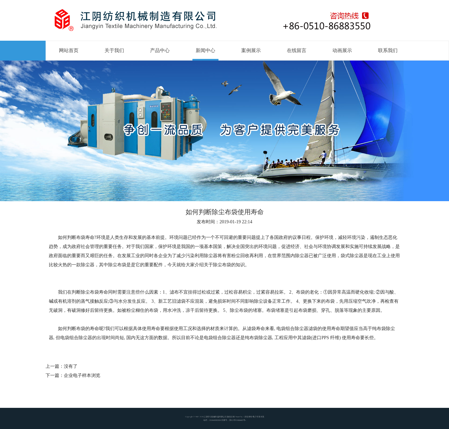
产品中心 (160, 50)
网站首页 (68, 50)
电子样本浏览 (250, 417)
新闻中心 (205, 50)
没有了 (70, 366)
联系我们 (388, 50)
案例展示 (251, 50)
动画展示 (342, 50)
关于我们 (114, 50)
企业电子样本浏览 (82, 375)
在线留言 (296, 50)
